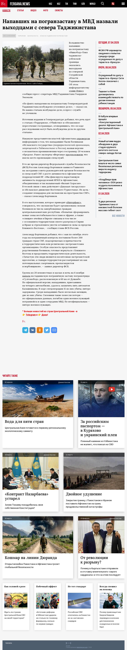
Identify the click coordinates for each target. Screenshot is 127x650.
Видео (33, 10)
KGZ (58, 3)
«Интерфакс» (73, 202)
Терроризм (22, 36)
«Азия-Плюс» (76, 90)
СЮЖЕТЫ (59, 10)
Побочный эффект (46, 586)
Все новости (118, 216)
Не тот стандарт (77, 586)
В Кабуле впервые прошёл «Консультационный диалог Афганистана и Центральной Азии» (110, 122)
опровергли (83, 138)
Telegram (31, 314)
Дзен (44, 314)
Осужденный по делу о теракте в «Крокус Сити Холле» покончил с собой (111, 80)
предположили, (74, 154)
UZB (83, 3)
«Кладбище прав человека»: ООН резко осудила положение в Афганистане (110, 184)
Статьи (20, 10)
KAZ (50, 3)
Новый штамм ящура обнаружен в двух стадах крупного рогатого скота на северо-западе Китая (109, 147)
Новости (6, 10)
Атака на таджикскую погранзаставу (54, 36)
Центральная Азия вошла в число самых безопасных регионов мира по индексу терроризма (110, 166)
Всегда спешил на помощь (108, 588)
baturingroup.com (82, 647)
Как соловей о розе (14, 586)
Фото (45, 10)
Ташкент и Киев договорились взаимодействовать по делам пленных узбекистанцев (110, 97)
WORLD (92, 3)
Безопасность (33, 36)
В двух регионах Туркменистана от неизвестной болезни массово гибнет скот (110, 206)
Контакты (9, 643)
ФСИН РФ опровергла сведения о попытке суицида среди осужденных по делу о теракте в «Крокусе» (110, 56)
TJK (66, 3)
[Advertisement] (63, 356)
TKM (75, 3)
